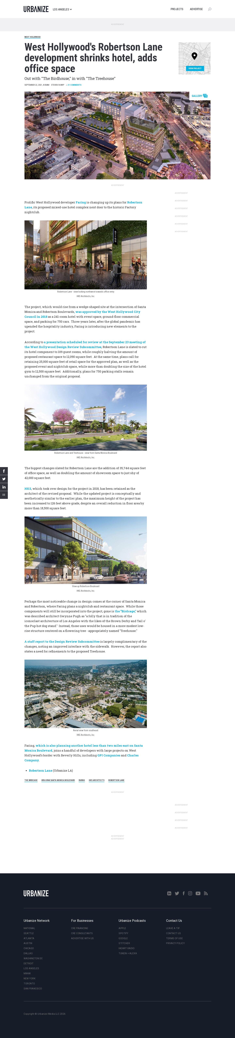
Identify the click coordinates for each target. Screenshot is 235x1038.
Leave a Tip (173, 928)
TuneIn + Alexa (128, 953)
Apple (122, 928)
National (29, 928)
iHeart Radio (126, 948)
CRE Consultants (82, 933)
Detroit (29, 963)
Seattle (29, 933)
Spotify (123, 933)
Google (123, 938)
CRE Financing (79, 928)
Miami (27, 973)
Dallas (28, 953)
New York (29, 978)
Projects (177, 9)
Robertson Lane (116, 780)
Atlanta (29, 938)
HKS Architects (96, 780)
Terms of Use (174, 938)
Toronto (29, 983)
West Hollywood (32, 37)
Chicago (29, 948)
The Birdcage (31, 780)
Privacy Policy (175, 943)
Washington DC (33, 958)
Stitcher (124, 943)
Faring (82, 780)
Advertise (196, 9)
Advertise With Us (82, 938)
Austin (28, 943)
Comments (73, 85)
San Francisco (33, 988)
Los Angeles (62, 9)
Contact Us (173, 933)
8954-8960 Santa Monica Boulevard (58, 780)
